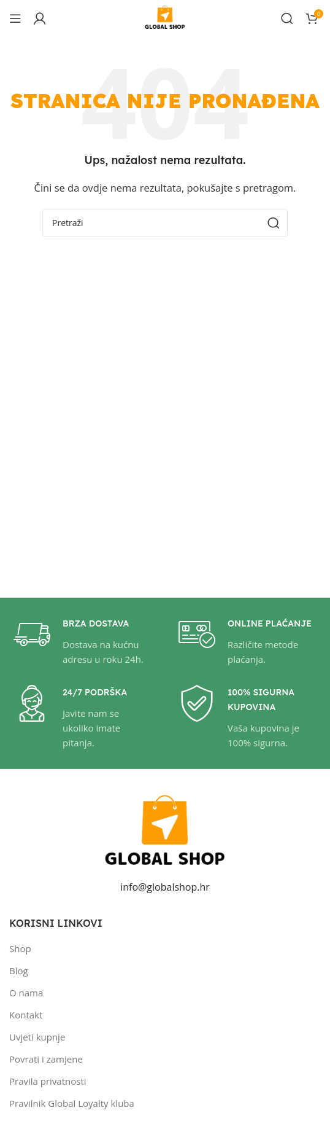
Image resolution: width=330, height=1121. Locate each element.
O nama (26, 992)
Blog (18, 970)
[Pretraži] (287, 18)
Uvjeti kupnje (37, 1037)
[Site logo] (165, 17)
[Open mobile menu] (15, 18)
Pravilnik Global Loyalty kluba (71, 1103)
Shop (20, 948)
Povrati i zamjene (46, 1059)
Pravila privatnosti (47, 1081)
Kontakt (25, 1015)
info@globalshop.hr (165, 887)
